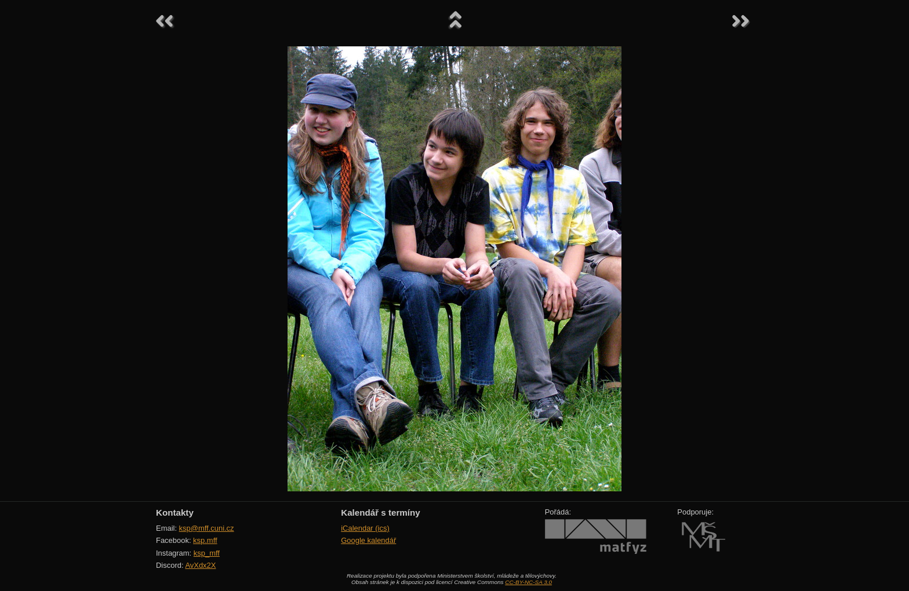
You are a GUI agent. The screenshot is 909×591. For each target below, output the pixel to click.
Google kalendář (368, 540)
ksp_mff (207, 553)
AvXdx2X (200, 565)
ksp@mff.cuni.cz (206, 528)
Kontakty (175, 512)
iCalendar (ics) (365, 528)
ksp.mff (205, 540)
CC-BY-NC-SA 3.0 (528, 582)
